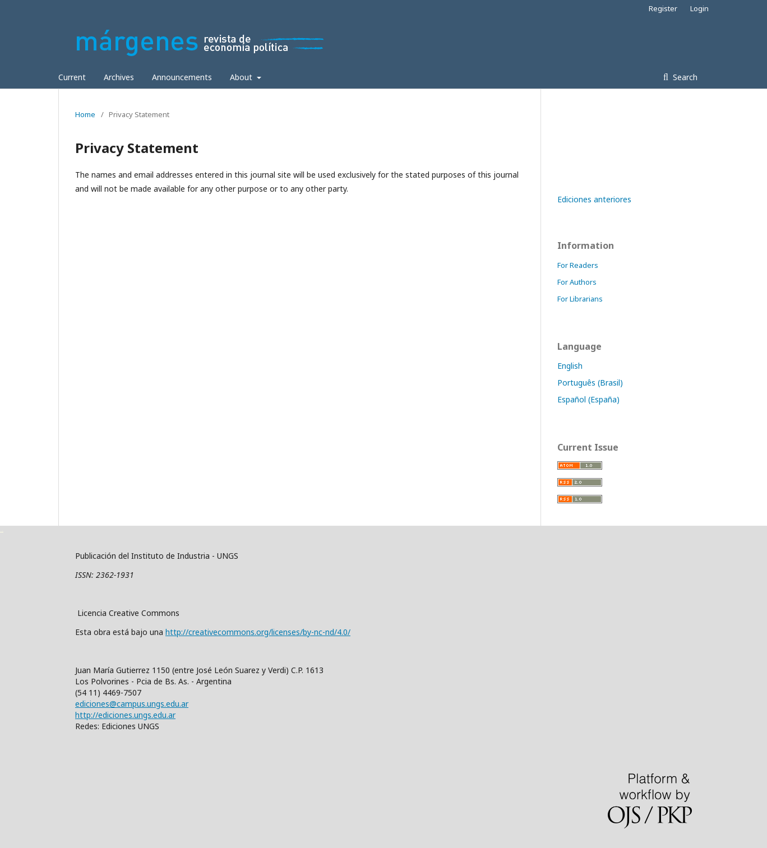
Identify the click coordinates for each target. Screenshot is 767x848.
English (570, 365)
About (242, 77)
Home (85, 114)
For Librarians (580, 299)
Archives (119, 77)
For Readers (577, 265)
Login (699, 8)
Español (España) (588, 399)
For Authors (577, 282)
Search (684, 77)
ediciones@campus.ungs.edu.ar (131, 703)
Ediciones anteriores (594, 199)
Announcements (182, 77)
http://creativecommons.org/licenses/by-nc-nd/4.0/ (257, 632)
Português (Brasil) (590, 382)
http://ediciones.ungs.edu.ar (125, 715)
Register (663, 8)
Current (72, 77)
